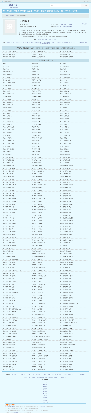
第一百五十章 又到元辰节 (9, 201)
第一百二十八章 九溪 (65, 179)
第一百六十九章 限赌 (37, 218)
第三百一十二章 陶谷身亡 (9, 350)
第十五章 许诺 (6, 77)
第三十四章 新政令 (36, 94)
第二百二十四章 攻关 (65, 267)
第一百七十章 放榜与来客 (66, 218)
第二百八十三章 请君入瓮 (38, 322)
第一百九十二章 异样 (8, 240)
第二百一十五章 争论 (65, 259)
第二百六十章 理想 (65, 300)
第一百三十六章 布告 (37, 187)
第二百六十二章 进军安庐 (38, 303)
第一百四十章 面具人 (65, 190)
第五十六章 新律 (64, 113)
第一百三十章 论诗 (36, 182)
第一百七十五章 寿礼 (37, 223)
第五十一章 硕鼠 (7, 110)
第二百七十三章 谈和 (8, 314)
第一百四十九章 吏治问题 (66, 198)
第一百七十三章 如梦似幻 (66, 220)
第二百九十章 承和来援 (66, 328)
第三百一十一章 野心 (65, 347)
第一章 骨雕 (35, 63)
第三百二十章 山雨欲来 (66, 356)
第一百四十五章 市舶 (37, 196)
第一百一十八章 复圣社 (38, 171)
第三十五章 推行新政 (65, 94)
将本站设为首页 (7, 1)
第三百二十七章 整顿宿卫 (66, 57)
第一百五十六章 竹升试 (9, 207)
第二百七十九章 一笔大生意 (10, 320)
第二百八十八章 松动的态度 (10, 328)
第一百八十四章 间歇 (37, 231)
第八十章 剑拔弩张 (65, 135)
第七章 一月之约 (36, 69)
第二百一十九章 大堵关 (9, 265)
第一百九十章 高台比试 (38, 237)
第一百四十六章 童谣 (65, 196)
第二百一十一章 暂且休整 (38, 256)
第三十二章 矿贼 (64, 91)
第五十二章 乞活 (36, 110)
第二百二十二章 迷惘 (8, 267)
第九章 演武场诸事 (8, 71)
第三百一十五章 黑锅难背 (9, 353)
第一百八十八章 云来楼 (66, 234)
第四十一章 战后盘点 (65, 99)
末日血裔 (33, 377)
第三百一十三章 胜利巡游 (38, 350)
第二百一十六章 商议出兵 (9, 262)
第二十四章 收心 (7, 85)
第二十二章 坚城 (36, 82)
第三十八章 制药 (64, 96)
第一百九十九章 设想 (37, 245)
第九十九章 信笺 (7, 154)
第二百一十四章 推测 (37, 259)
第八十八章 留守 (36, 143)
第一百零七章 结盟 (65, 160)
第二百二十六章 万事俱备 (38, 270)
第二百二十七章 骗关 (65, 270)
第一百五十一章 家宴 (37, 201)
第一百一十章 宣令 (65, 162)
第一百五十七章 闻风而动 (38, 207)
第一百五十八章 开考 (65, 207)
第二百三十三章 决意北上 (66, 276)
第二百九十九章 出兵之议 (66, 336)
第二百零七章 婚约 (8, 254)
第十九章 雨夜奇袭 (36, 80)
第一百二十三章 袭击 (8, 176)
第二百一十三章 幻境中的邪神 (10, 259)
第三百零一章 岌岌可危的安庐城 (40, 339)
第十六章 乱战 (35, 77)
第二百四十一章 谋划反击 (38, 284)
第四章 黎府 (35, 66)
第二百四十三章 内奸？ (9, 287)
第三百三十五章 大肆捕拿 (64, 26)
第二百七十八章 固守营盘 (66, 317)
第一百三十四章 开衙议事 (66, 185)
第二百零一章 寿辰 (8, 248)
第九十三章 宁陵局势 (8, 149)
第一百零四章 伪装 (65, 157)
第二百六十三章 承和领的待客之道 (69, 303)
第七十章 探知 (35, 127)
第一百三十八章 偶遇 (8, 190)
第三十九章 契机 (7, 99)
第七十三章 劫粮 (36, 129)
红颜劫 (33, 375)
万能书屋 (45, 389)
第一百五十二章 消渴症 (66, 201)
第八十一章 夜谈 (7, 138)
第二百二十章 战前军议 (38, 265)
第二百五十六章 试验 (37, 298)
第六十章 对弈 (6, 118)
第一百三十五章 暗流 (8, 187)
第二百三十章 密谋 (65, 273)
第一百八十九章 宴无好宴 (9, 237)
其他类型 (50, 11)
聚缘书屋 (5, 15)
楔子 (4, 63)
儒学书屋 (45, 386)
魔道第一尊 (55, 375)
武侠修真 (16, 11)
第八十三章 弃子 (64, 138)
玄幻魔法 (9, 11)
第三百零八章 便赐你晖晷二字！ (68, 345)
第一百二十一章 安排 (37, 174)
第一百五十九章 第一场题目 (10, 209)
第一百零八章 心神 (8, 162)
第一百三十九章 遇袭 (37, 190)
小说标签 (74, 11)
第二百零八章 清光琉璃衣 (38, 254)
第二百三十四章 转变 (8, 278)
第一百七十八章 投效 (37, 226)
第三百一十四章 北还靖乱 (66, 350)
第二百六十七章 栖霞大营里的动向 (12, 309)
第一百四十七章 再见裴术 (9, 198)
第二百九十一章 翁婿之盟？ (10, 331)
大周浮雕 (58, 42)
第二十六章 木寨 (64, 85)
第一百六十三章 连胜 (37, 212)
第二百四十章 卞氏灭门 (9, 284)
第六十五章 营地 (64, 121)
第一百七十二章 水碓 (37, 220)
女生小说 (56, 11)
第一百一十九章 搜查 (65, 171)
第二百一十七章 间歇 (37, 262)
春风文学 (45, 397)
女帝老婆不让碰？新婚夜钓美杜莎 (45, 377)
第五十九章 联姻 (64, 116)
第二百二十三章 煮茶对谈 (38, 267)
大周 (39, 39)
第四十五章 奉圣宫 (8, 105)
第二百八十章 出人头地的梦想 (39, 320)
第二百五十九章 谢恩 (37, 300)
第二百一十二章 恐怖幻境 (66, 256)
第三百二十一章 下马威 (9, 358)
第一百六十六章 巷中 (37, 215)
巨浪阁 (45, 393)
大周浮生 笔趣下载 (19, 42)
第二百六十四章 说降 (8, 306)
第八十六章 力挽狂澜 (65, 140)
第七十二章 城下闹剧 (8, 129)
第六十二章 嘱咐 (64, 118)
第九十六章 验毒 (7, 151)
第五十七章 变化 (7, 116)
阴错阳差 (50, 39)
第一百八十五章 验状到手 (66, 231)
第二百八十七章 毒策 (65, 325)
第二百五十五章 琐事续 (9, 298)
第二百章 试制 (63, 245)
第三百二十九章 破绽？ (9, 57)
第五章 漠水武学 (64, 66)
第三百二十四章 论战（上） (10, 361)
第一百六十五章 (7, 215)
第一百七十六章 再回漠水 (66, 223)
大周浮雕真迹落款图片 (49, 42)
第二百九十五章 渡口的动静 (39, 334)
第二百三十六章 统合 (65, 278)
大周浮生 (43, 406)
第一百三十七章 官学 (65, 187)
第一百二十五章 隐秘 (65, 176)
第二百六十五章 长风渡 (38, 306)
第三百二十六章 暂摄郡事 (66, 361)
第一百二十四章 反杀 (37, 176)
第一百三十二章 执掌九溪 (9, 185)
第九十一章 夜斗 (36, 146)
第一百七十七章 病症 (8, 226)
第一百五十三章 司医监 (9, 204)
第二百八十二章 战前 (8, 322)
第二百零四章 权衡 (8, 251)
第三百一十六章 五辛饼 (38, 353)
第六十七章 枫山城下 (37, 124)
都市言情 (23, 11)
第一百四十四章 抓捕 (8, 196)
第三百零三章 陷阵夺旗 (9, 342)
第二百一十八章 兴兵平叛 (66, 262)
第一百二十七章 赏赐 (37, 179)
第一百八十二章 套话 (65, 229)
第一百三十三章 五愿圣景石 (39, 185)
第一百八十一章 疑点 (37, 229)
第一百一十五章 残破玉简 (38, 168)
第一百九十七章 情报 (65, 242)
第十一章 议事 (63, 71)
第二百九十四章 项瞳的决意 (10, 334)
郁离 (29, 375)
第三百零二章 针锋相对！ (66, 339)
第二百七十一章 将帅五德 (38, 311)
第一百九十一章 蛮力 (65, 237)
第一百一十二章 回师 (37, 165)
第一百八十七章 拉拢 (37, 234)
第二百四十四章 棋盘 (37, 287)
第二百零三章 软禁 (65, 248)
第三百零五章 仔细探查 (66, 342)
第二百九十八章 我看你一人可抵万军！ (42, 336)
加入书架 (63, 24)
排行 (62, 11)
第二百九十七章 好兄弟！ (9, 336)
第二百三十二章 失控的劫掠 (39, 276)
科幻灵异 (36, 11)
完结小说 (67, 11)
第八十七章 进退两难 (8, 143)
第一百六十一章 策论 (65, 209)
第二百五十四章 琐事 (65, 295)
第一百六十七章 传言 (65, 215)
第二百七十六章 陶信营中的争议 (11, 317)
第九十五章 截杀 (64, 149)
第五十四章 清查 (7, 113)
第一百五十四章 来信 (37, 204)
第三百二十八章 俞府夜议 (38, 57)
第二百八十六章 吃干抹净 (38, 325)
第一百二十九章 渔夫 (8, 182)
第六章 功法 (6, 69)
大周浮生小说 (10, 42)
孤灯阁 (45, 395)
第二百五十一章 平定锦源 (66, 292)
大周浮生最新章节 (9, 406)
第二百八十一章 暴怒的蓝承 (67, 320)
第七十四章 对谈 (64, 129)
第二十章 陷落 (63, 80)
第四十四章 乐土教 (65, 102)
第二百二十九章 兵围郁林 (38, 273)
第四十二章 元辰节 (8, 102)
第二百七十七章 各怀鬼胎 (38, 317)
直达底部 (69, 24)
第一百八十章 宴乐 (8, 229)
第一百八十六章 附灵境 (9, 234)
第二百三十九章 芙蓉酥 (66, 281)
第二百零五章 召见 (36, 251)
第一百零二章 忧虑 (8, 157)
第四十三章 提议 (36, 102)
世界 (46, 39)
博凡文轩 (45, 384)
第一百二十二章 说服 (65, 174)
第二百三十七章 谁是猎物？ (10, 281)
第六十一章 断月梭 (36, 118)
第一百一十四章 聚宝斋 (9, 168)
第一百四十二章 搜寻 (37, 193)
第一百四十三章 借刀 (65, 193)
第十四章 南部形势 (65, 74)
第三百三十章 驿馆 (65, 54)
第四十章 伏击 (35, 99)
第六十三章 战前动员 (8, 121)
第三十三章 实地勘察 (8, 94)
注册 (84, 1)
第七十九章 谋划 (36, 135)
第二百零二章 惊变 (36, 248)
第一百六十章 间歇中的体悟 (39, 209)
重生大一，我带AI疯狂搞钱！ (66, 375)
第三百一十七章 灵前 (65, 353)
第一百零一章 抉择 (65, 154)
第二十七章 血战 (7, 88)
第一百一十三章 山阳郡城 (66, 165)
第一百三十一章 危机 (65, 182)
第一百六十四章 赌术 (65, 212)
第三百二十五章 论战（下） (39, 361)
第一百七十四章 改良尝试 (9, 223)
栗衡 (54, 39)
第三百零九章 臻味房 (8, 347)
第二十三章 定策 (64, 82)
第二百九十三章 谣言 (65, 331)
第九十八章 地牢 (64, 151)
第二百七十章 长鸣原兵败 (9, 311)
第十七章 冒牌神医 (65, 77)
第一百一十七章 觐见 (8, 171)
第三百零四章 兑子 (36, 342)
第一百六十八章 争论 (8, 218)
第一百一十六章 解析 (65, 168)
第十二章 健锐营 (7, 74)
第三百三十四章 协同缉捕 (38, 51)
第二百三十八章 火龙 (37, 281)
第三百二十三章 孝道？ (66, 358)
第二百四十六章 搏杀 (8, 289)
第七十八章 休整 (7, 135)
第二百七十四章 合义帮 (38, 314)
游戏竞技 (43, 11)
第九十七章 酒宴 (36, 151)
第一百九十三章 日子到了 (38, 240)
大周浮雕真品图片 (38, 42)
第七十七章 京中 (64, 132)
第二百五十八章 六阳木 (9, 300)
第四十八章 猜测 (7, 107)
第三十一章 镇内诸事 (37, 91)
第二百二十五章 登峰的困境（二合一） (13, 270)
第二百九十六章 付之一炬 (66, 334)
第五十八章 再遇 (36, 116)
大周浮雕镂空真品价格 (78, 42)
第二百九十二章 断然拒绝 (38, 331)
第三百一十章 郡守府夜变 (38, 347)
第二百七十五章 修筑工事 (66, 314)
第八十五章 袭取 (36, 140)
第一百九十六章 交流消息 (38, 242)
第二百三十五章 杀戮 (37, 278)
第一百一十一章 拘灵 (8, 165)
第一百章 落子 (35, 154)
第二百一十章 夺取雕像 (9, 256)
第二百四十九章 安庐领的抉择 (10, 292)
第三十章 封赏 (6, 91)
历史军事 (29, 11)
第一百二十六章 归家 (8, 179)
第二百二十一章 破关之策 (66, 265)
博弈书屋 (45, 400)
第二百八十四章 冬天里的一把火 (68, 322)
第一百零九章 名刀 (36, 162)
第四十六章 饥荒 (36, 105)
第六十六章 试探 (7, 124)
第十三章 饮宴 (35, 74)
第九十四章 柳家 (36, 149)
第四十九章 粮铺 (36, 107)
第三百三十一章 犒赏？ (38, 54)
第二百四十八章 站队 (65, 289)
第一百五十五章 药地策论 (66, 204)
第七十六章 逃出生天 (37, 132)
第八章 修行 (63, 69)
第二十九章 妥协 (64, 88)
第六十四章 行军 (36, 121)
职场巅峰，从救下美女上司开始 (43, 375)
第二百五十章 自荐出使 (38, 292)
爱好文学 (45, 402)
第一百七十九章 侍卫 (65, 226)
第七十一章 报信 (64, 127)
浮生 (43, 39)
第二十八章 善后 (36, 88)
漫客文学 (45, 391)
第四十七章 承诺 (64, 105)
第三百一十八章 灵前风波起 (10, 356)
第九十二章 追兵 (64, 146)
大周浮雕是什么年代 (66, 42)
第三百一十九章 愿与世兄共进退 (40, 356)
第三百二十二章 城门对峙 (38, 358)
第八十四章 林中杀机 (8, 140)
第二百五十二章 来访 (8, 295)
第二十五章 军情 (36, 85)
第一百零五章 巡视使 (8, 160)
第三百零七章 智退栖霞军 (38, 345)
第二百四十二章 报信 (65, 284)
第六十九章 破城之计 (8, 127)
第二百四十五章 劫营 (65, 287)
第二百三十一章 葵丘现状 (9, 276)
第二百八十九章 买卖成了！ (39, 328)
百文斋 (45, 382)
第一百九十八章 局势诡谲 (9, 245)
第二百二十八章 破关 (8, 273)
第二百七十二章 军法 (65, 311)
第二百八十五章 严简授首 (9, 325)
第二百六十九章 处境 (65, 309)
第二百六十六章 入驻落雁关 (67, 306)
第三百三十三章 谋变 (65, 51)
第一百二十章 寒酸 (8, 174)
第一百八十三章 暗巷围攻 (9, 231)
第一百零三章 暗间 (36, 157)
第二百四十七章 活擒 (37, 289)
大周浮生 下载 (29, 42)
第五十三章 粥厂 (64, 110)
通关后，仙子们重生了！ (60, 377)
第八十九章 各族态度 (65, 143)
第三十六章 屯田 (7, 96)
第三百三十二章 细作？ (9, 54)
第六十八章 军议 (64, 124)
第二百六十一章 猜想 (8, 303)
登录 (87, 1)
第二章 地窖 (63, 63)
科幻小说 (12, 15)
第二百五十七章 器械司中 (66, 298)
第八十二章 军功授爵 (37, 138)
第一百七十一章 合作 (8, 220)
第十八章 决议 (6, 80)
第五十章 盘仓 (63, 107)
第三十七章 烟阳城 (36, 96)
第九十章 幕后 (6, 146)
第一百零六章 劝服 (36, 160)
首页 (4, 11)
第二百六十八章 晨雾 (37, 309)
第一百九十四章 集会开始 (66, 240)
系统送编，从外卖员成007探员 (19, 375)
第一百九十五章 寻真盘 (9, 242)
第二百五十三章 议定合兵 (38, 295)
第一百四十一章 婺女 (8, 193)
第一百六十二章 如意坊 (9, 212)
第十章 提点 (35, 71)
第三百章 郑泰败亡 (8, 339)
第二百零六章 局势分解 (66, 251)
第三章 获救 (6, 66)
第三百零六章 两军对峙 (9, 345)
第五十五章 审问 (36, 113)
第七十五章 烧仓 (7, 132)
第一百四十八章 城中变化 (38, 198)
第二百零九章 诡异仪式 (66, 254)
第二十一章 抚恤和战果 (9, 82)
